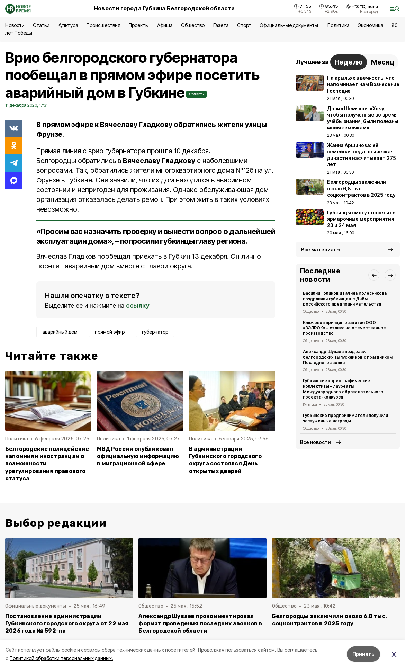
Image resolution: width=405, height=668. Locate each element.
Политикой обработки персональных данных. (61, 658)
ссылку (138, 305)
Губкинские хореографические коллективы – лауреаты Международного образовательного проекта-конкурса (343, 389)
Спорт (244, 25)
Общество (193, 25)
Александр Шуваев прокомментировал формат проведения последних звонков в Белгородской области (200, 623)
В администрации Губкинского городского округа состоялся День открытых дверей (225, 460)
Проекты (139, 25)
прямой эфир (110, 332)
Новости (15, 25)
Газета (221, 25)
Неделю (348, 62)
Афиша (165, 25)
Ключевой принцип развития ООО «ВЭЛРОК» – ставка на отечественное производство (344, 328)
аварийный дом (60, 332)
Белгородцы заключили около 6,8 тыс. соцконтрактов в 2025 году (329, 620)
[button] (373, 275)
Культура (68, 25)
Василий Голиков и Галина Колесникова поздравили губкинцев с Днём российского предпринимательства (345, 299)
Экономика (370, 25)
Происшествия (103, 25)
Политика (338, 25)
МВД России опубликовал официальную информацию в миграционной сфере (138, 456)
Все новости (315, 442)
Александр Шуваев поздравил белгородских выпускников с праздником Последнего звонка (348, 357)
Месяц (382, 62)
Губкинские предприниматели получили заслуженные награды (345, 418)
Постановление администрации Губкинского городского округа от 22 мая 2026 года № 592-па (67, 623)
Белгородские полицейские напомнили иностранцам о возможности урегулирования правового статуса (47, 463)
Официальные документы (290, 25)
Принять (363, 654)
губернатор (155, 332)
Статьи (41, 25)
